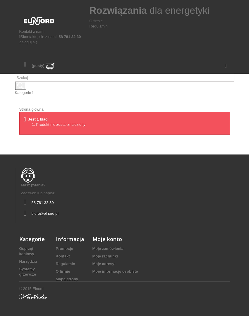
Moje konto (107, 239)
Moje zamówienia (107, 248)
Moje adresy (103, 264)
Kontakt (63, 256)
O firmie (96, 21)
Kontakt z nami (31, 31)
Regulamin (98, 26)
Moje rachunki (105, 256)
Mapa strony (67, 279)
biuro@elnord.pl (45, 213)
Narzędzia (28, 261)
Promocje (64, 248)
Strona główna (31, 109)
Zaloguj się (28, 42)
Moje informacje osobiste (115, 271)
